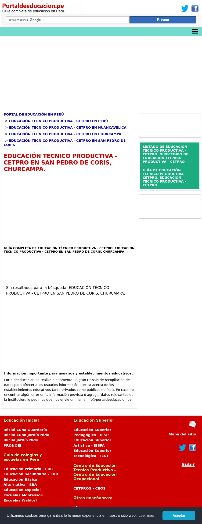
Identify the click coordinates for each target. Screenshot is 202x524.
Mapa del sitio (182, 434)
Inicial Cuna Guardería (25, 430)
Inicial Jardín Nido (21, 440)
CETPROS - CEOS (89, 488)
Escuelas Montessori (23, 495)
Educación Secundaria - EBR (31, 474)
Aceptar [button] (179, 515)
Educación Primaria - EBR (28, 469)
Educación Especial (22, 490)
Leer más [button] (146, 515)
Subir (188, 464)
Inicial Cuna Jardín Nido (26, 435)
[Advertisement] (101, 71)
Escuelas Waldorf (20, 500)
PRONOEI (12, 445)
